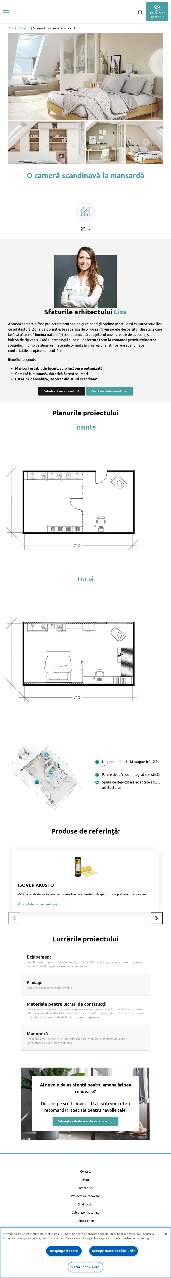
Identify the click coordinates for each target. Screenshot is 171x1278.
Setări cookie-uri (85, 1267)
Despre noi (85, 1188)
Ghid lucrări (85, 1204)
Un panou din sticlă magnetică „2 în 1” (130, 764)
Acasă (12, 28)
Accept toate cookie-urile (114, 1251)
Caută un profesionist (109, 391)
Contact (85, 1171)
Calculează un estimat (61, 391)
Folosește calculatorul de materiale (85, 1121)
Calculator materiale (157, 12)
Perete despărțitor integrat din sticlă (131, 775)
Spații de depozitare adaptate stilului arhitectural (131, 784)
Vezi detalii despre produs (38, 904)
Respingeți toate (64, 1251)
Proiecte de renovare (85, 1196)
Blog (85, 1179)
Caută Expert (85, 1221)
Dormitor (24, 28)
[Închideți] (166, 1234)
